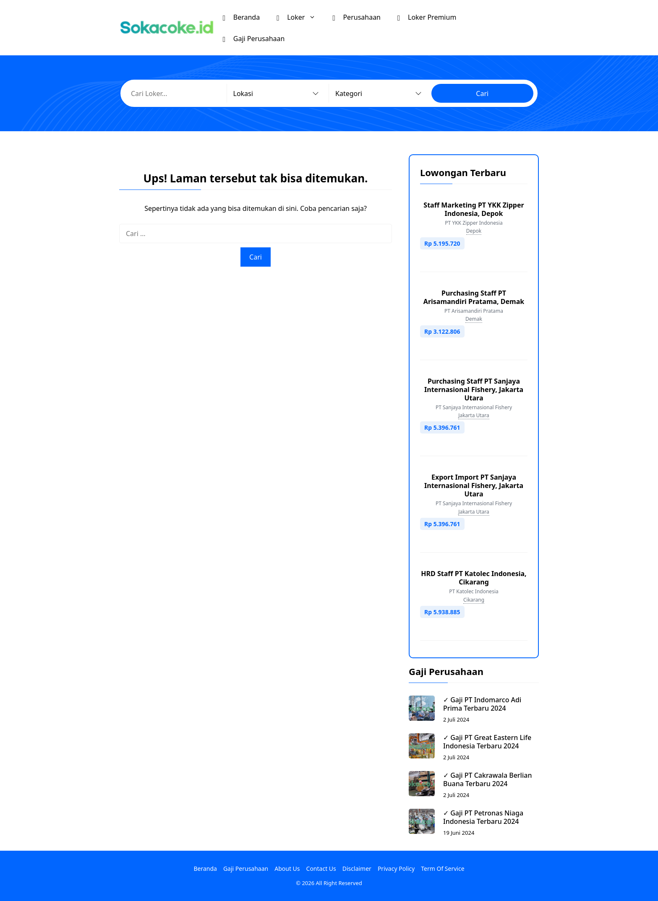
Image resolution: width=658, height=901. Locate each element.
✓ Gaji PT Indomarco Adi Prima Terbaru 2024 (482, 704)
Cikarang (473, 599)
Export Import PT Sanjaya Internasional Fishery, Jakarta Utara (473, 486)
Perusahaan (356, 16)
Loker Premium (426, 16)
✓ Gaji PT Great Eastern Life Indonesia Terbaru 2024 (487, 741)
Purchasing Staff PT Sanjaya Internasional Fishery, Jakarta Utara (473, 389)
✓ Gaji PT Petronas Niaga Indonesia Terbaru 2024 (483, 817)
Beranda (241, 16)
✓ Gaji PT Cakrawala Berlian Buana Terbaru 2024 (487, 779)
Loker (300, 17)
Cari (482, 93)
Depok (474, 230)
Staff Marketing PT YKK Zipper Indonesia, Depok (473, 209)
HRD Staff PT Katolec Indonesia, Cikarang (473, 578)
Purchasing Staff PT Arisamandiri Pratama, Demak (473, 297)
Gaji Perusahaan (254, 38)
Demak (473, 318)
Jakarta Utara (473, 415)
